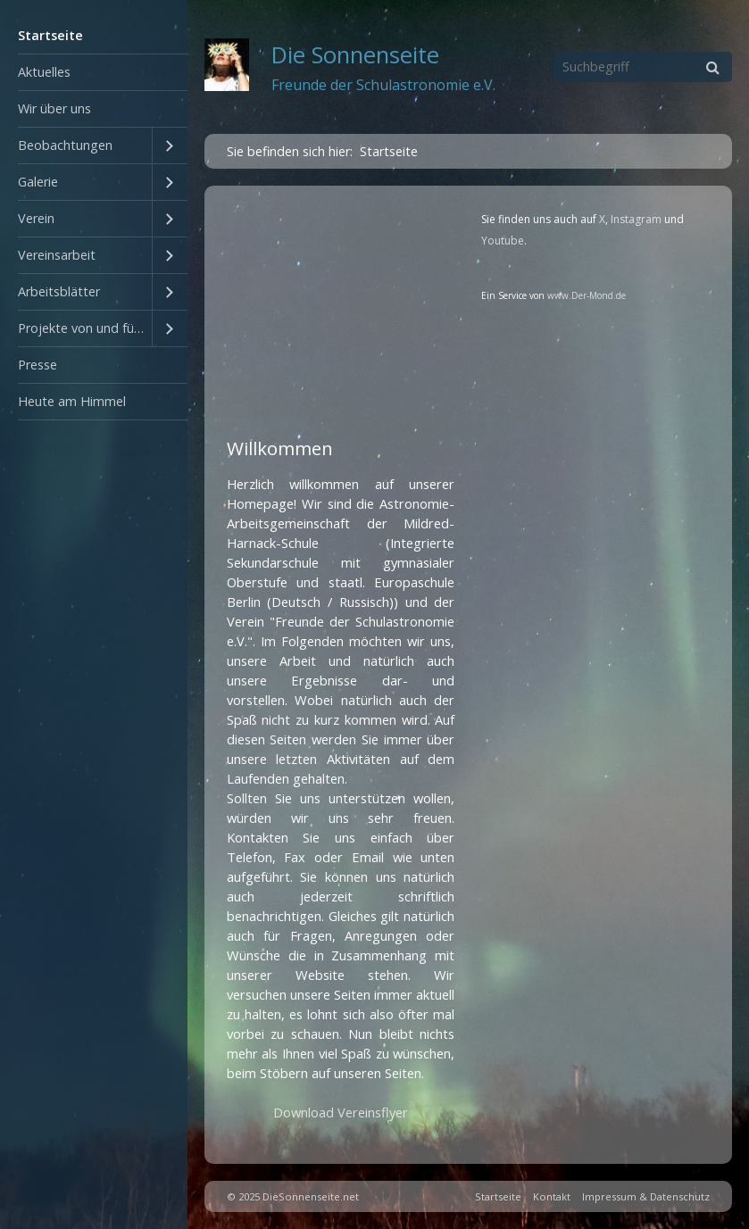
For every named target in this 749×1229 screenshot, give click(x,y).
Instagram (636, 219)
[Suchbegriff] (642, 67)
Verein (36, 218)
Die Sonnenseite (355, 55)
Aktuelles (44, 71)
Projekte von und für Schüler (85, 328)
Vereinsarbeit (57, 254)
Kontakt (551, 1196)
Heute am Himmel (72, 401)
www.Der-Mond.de (586, 295)
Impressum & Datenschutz (646, 1196)
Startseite (50, 35)
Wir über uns (54, 108)
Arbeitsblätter (59, 291)
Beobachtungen (65, 145)
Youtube (502, 240)
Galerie (38, 181)
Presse (37, 364)
